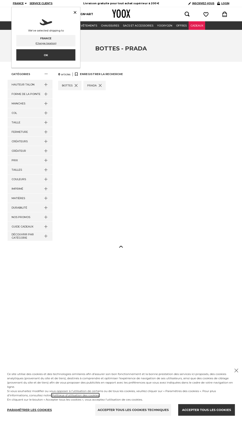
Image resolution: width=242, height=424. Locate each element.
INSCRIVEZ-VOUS (201, 3)
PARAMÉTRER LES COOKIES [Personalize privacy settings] (29, 410)
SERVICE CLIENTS (41, 3)
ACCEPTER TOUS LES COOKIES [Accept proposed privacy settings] (206, 410)
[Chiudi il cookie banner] (236, 370)
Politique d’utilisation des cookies (75, 395)
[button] (30, 74)
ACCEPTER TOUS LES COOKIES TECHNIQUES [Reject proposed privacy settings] (133, 410)
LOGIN (223, 3)
